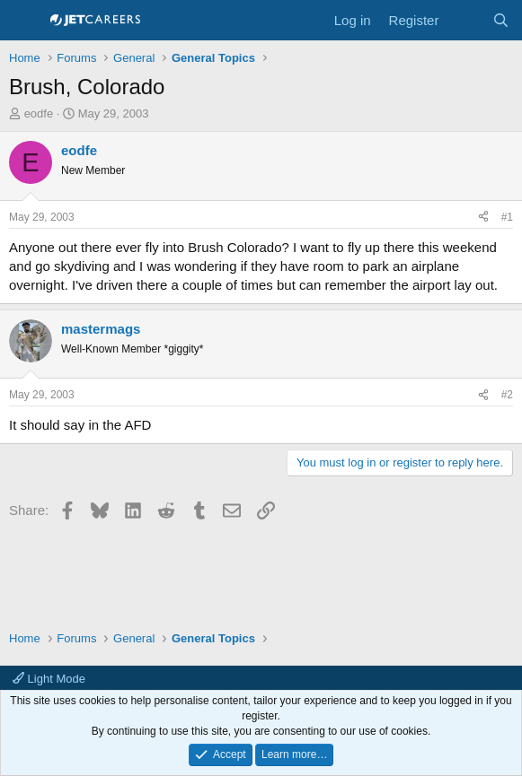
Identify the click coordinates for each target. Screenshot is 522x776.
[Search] (500, 20)
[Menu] (25, 21)
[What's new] (464, 20)
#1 (507, 217)
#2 (507, 394)
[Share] (483, 217)
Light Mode (49, 678)
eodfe (39, 113)
